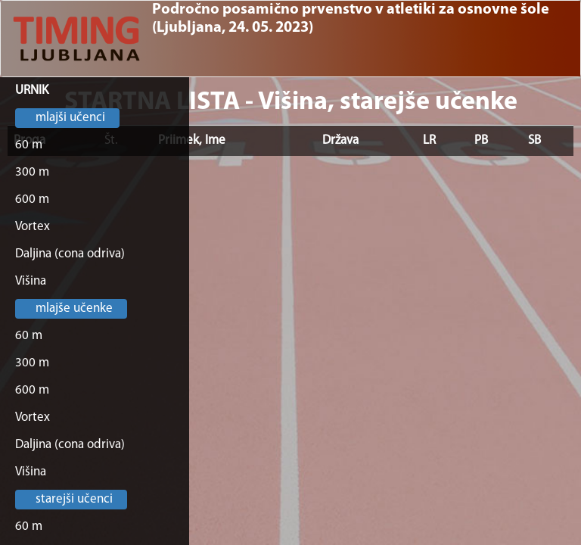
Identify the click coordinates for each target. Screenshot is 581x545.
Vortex (32, 226)
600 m (32, 199)
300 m (32, 172)
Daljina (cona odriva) (70, 254)
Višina (30, 281)
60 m (28, 145)
